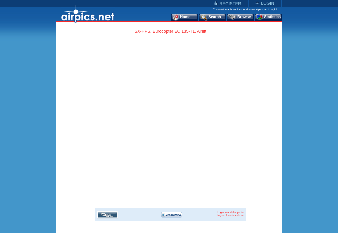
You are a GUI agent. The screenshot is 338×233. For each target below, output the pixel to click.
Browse (239, 17)
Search (210, 17)
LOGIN (267, 3)
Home (181, 17)
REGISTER (230, 3)
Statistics (268, 17)
